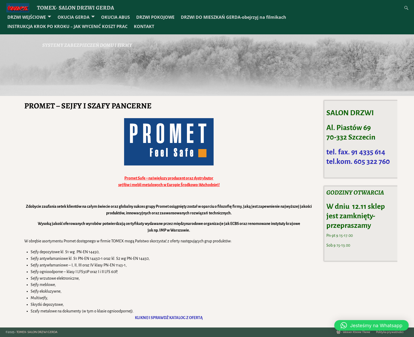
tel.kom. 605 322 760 (358, 161)
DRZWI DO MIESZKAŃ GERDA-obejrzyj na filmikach (233, 17)
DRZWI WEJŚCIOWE (26, 17)
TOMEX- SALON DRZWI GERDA (75, 7)
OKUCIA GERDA (74, 17)
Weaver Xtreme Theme (356, 332)
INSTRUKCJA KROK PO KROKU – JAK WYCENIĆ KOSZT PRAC (67, 26)
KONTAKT (144, 26)
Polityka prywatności (389, 332)
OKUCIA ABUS (115, 17)
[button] (371, 325)
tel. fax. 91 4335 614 (355, 152)
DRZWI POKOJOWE (155, 17)
